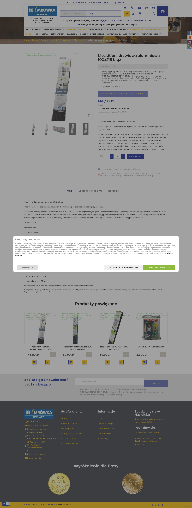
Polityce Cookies (94, 259)
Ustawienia (50, 268)
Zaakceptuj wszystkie (136, 268)
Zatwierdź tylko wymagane (100, 268)
